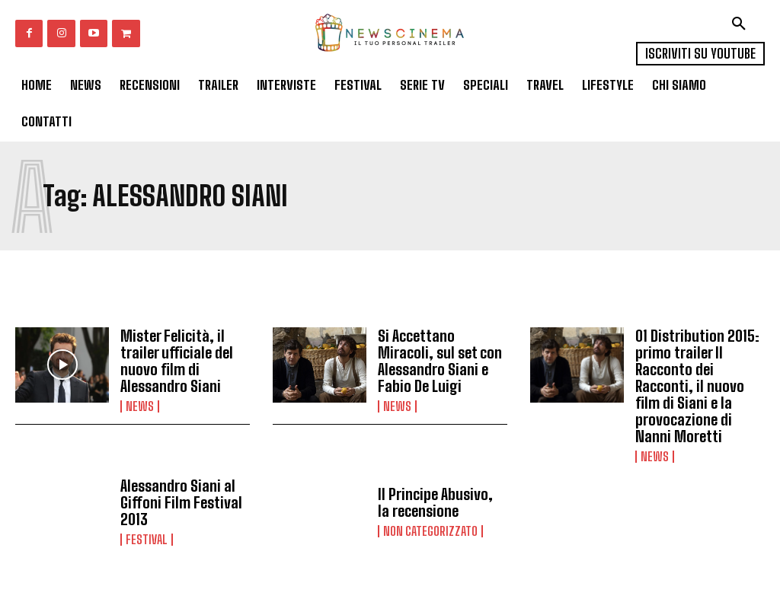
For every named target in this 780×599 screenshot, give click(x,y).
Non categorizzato (430, 531)
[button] (739, 23)
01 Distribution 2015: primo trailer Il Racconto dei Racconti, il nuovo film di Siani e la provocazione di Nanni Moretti (697, 386)
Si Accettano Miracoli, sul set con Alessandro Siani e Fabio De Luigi (440, 361)
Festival (147, 540)
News (140, 406)
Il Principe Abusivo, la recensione (435, 502)
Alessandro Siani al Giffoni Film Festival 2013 (181, 502)
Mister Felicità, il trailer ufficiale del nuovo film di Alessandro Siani (176, 361)
